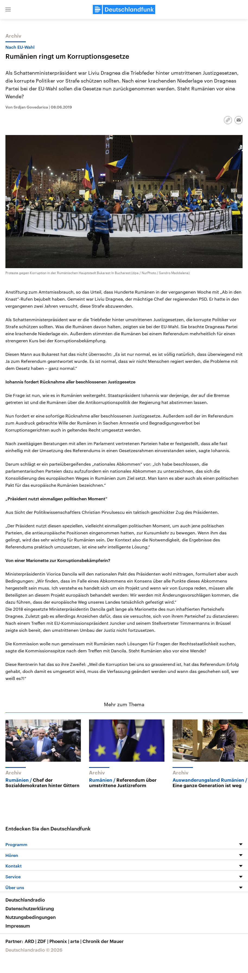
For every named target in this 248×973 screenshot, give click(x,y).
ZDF (43, 941)
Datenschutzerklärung (29, 908)
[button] (8, 9)
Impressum (17, 925)
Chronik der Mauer (103, 941)
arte (76, 941)
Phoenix (59, 941)
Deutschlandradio (25, 899)
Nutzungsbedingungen (30, 917)
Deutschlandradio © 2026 (33, 949)
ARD (31, 941)
